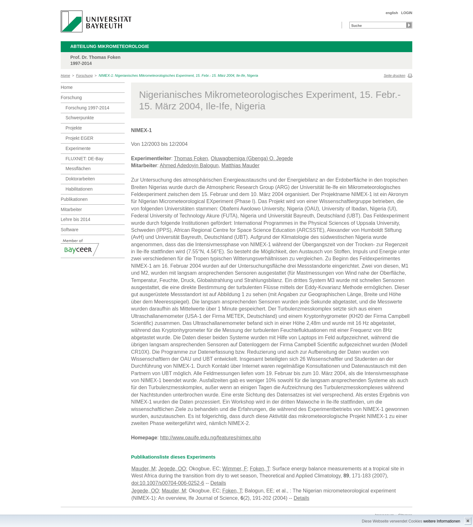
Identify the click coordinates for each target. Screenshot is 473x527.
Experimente (78, 148)
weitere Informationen (441, 521)
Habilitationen (79, 189)
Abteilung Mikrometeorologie (109, 46)
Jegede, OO (172, 468)
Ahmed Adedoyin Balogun (189, 165)
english (392, 13)
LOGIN (406, 13)
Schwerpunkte (80, 117)
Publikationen (74, 199)
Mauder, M (143, 468)
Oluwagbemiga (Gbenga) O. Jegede (252, 158)
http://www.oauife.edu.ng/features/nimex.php (210, 437)
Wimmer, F (234, 468)
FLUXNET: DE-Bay (84, 158)
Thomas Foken (191, 158)
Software (69, 229)
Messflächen (78, 168)
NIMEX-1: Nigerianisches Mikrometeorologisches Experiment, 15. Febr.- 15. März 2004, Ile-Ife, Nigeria (178, 75)
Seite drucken (394, 75)
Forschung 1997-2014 (87, 107)
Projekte (74, 127)
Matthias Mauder (240, 165)
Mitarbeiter (71, 209)
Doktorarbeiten (80, 178)
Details (218, 483)
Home (65, 75)
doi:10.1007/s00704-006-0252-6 (167, 483)
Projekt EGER (79, 138)
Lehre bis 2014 (75, 219)
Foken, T (259, 468)
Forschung (84, 75)
